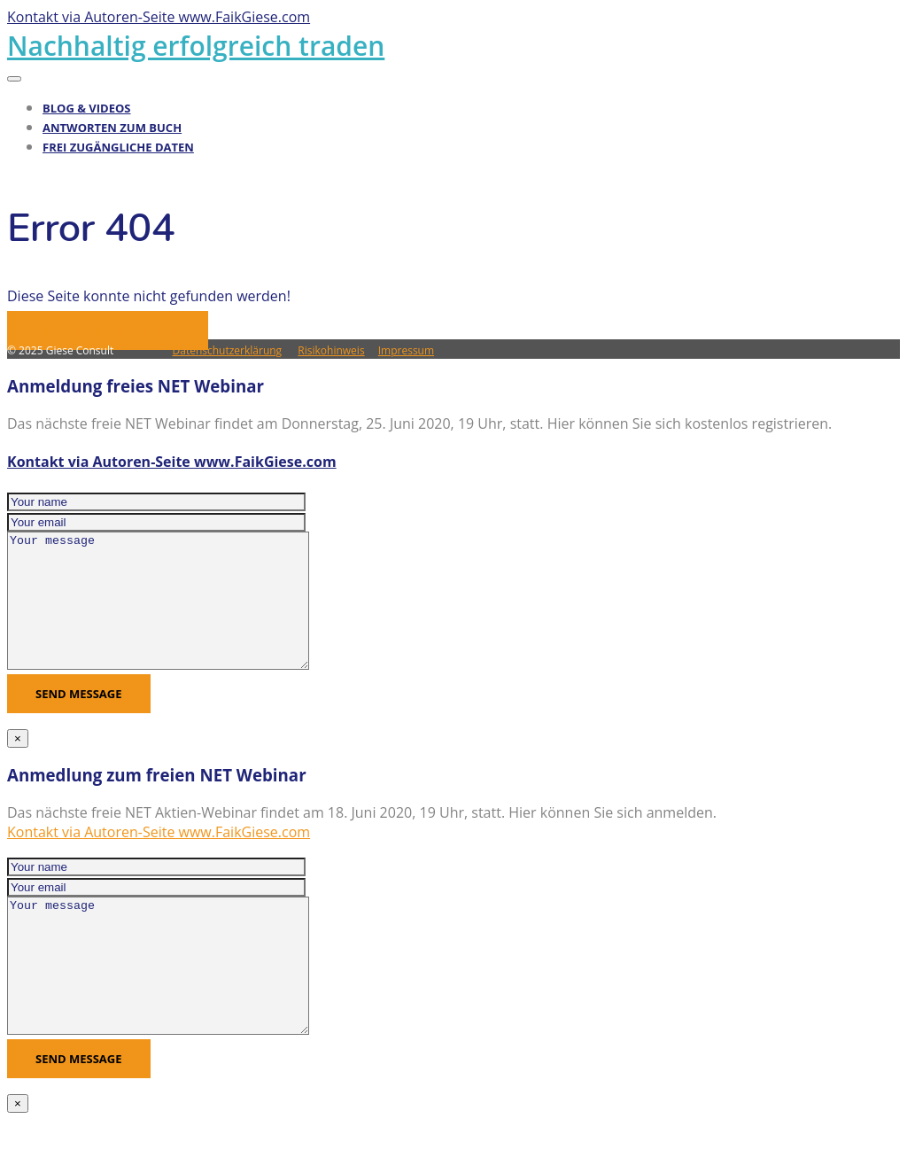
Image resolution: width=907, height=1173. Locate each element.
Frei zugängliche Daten (118, 147)
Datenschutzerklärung (228, 350)
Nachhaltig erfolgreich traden (195, 45)
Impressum (406, 350)
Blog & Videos (87, 108)
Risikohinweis (331, 350)
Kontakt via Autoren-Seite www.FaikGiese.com (172, 461)
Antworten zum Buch (112, 128)
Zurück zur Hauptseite (107, 330)
